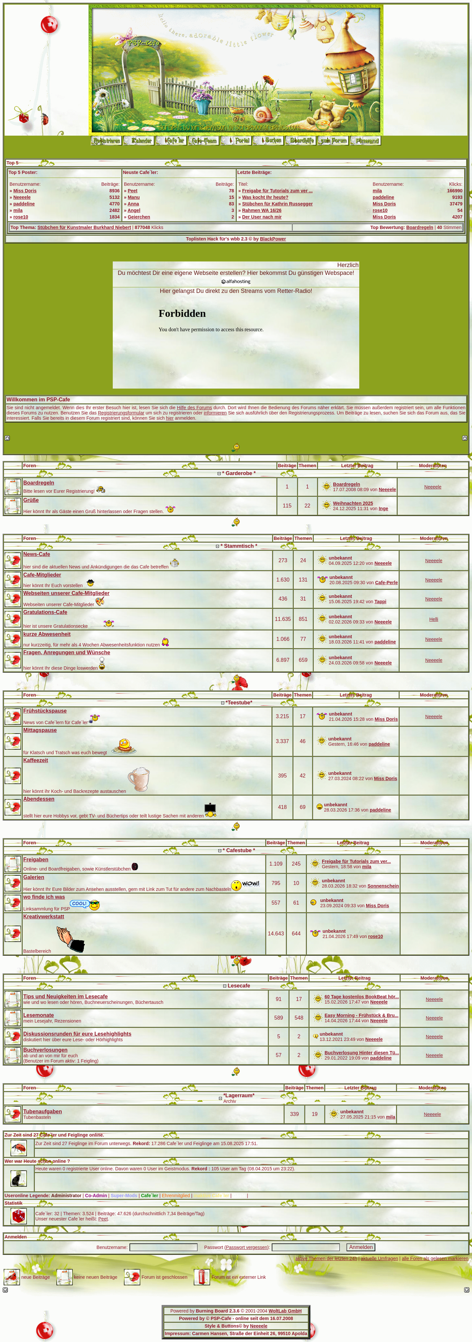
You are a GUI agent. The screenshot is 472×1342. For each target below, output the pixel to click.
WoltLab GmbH (285, 1310)
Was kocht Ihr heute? (265, 197)
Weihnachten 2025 (353, 503)
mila (18, 210)
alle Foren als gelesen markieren (435, 1258)
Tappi (380, 601)
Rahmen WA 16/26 (262, 210)
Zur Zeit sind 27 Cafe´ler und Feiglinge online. (54, 1135)
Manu (134, 197)
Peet (133, 190)
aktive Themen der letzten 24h (326, 1258)
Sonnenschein (383, 886)
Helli (433, 619)
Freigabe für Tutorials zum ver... (356, 861)
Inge (383, 508)
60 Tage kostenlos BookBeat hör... (361, 996)
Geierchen (139, 217)
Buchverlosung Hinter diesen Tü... (361, 1052)
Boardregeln (419, 227)
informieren (215, 412)
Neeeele (22, 197)
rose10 (20, 217)
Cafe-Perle (386, 582)
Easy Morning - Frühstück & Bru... (361, 1015)
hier (169, 418)
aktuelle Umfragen (379, 1258)
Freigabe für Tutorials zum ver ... (277, 190)
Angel (134, 210)
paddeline (24, 203)
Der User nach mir (262, 217)
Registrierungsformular (121, 412)
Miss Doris (25, 190)
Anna (133, 203)
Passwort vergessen (246, 1247)
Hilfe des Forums (194, 407)
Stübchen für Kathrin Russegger (277, 203)
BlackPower (273, 238)
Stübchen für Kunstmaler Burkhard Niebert (84, 227)
